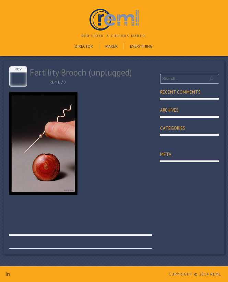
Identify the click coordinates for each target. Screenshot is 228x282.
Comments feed (176, 184)
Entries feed (172, 176)
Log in (166, 168)
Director (84, 46)
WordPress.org (175, 192)
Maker (111, 46)
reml (54, 82)
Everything (141, 46)
